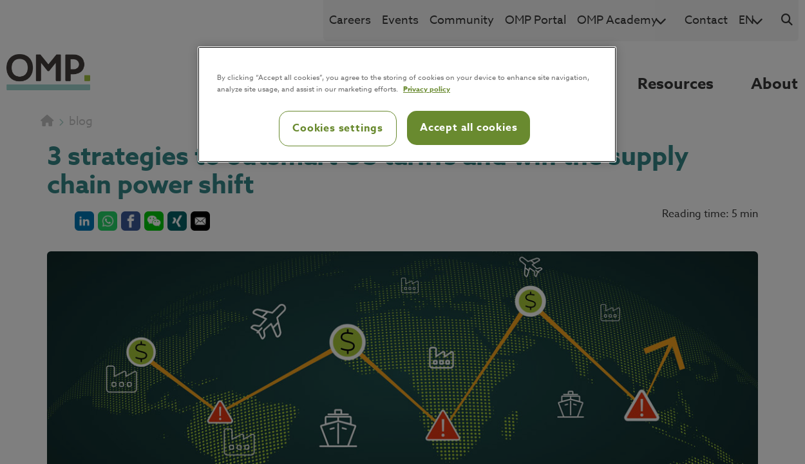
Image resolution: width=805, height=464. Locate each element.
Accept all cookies (468, 127)
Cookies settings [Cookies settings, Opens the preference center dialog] (337, 128)
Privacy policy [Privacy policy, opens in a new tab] (426, 88)
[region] (407, 104)
